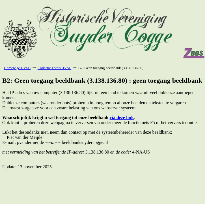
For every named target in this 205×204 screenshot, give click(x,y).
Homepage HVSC (17, 68)
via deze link (122, 117)
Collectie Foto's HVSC (54, 68)
